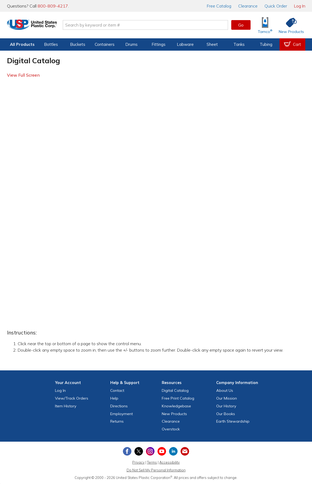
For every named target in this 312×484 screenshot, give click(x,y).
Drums (131, 44)
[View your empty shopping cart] (292, 44)
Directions (119, 406)
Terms (152, 462)
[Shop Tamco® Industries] (265, 25)
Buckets (77, 44)
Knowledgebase (176, 406)
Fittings (159, 44)
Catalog (219, 6)
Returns (117, 421)
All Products (22, 44)
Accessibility (169, 462)
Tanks (239, 44)
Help (114, 398)
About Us (224, 390)
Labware (185, 44)
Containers (105, 44)
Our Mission (226, 398)
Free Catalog (178, 398)
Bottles (51, 44)
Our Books (225, 413)
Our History (226, 406)
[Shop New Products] (289, 25)
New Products (174, 413)
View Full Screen (23, 75)
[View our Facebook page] (127, 451)
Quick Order (276, 6)
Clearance (248, 6)
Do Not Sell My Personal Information (156, 470)
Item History (65, 406)
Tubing (266, 44)
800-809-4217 (53, 6)
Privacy (138, 462)
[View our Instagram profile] (150, 451)
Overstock (171, 429)
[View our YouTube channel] (161, 451)
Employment (121, 413)
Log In (299, 6)
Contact (117, 390)
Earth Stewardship (232, 421)
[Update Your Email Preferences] (184, 451)
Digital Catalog (175, 390)
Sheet (212, 44)
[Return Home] (38, 26)
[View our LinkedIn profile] (173, 451)
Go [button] (241, 25)
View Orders (71, 398)
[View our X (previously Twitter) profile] (138, 451)
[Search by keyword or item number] (152, 25)
